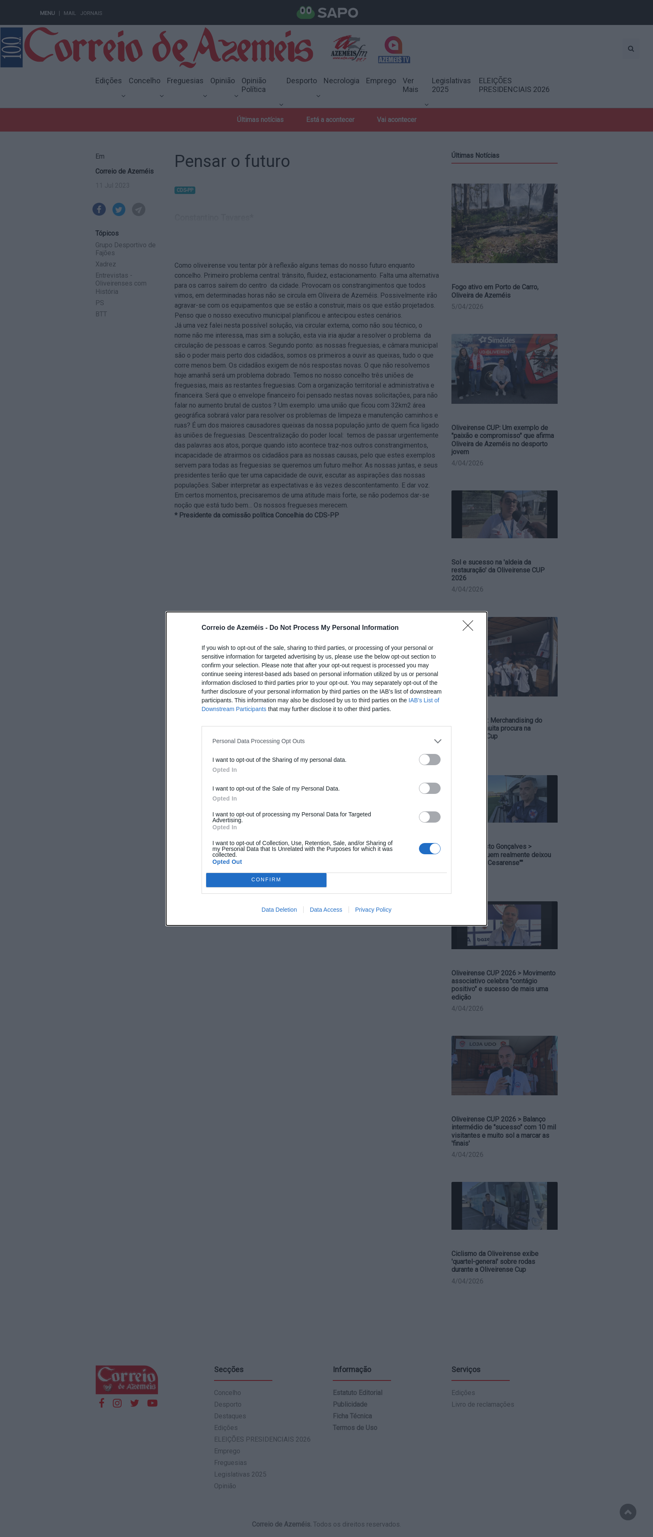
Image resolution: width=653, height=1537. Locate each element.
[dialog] (326, 768)
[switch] (430, 759)
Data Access (326, 909)
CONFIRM (266, 880)
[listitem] (326, 741)
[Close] (471, 628)
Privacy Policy (373, 909)
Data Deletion (279, 909)
